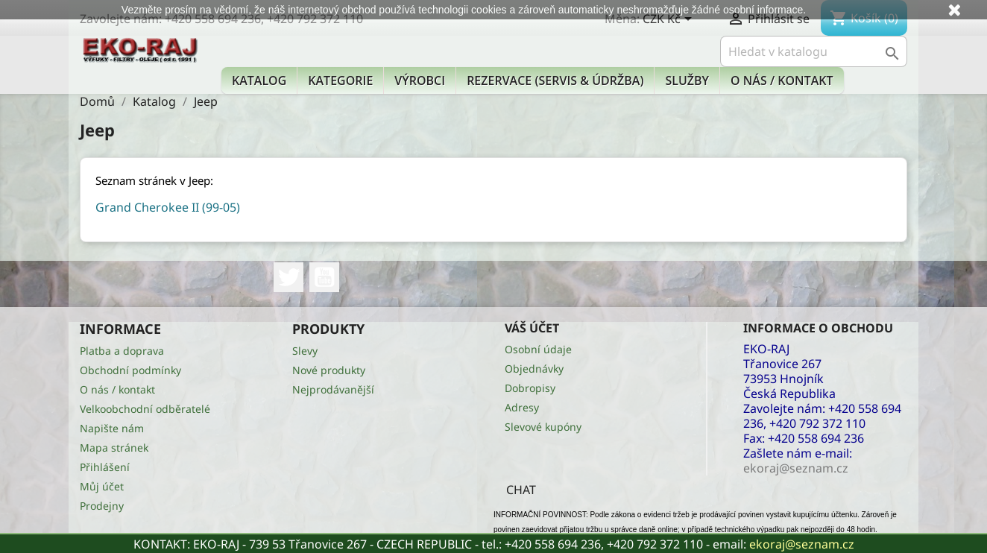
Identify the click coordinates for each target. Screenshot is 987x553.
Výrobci (419, 80)
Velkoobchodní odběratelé (145, 409)
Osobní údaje (538, 349)
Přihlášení (105, 467)
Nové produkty (328, 370)
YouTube (324, 277)
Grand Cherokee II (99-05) (167, 207)
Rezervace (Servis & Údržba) (555, 80)
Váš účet (532, 328)
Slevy (305, 351)
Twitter (288, 277)
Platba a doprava (122, 351)
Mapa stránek (114, 447)
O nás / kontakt (782, 80)
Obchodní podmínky (130, 370)
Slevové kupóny (543, 427)
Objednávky (534, 368)
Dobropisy (530, 388)
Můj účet (102, 486)
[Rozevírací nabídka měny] (670, 20)
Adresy (522, 407)
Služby (687, 80)
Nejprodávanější (333, 389)
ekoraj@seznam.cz (801, 544)
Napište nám (112, 428)
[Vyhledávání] (813, 51)
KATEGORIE (340, 80)
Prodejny (102, 506)
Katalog (259, 80)
